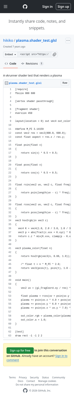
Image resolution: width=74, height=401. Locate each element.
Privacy (23, 377)
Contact (30, 381)
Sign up (63, 6)
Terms (12, 377)
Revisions (32, 64)
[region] (37, 212)
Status (45, 377)
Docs (20, 381)
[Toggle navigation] (5, 6)
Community (58, 377)
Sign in (47, 6)
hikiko (8, 40)
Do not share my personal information (37, 384)
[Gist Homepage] (25, 6)
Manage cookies (47, 381)
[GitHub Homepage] (25, 390)
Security (34, 377)
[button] (54, 54)
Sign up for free (20, 350)
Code (10, 63)
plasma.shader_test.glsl (36, 40)
